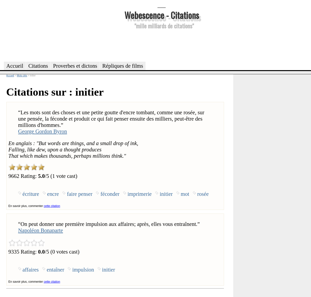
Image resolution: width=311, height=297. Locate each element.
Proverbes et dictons (75, 66)
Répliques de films (122, 66)
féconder (109, 194)
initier (166, 194)
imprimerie (140, 194)
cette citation (52, 206)
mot (185, 194)
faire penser (79, 194)
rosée (203, 194)
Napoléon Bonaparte (40, 230)
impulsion (83, 270)
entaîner (55, 270)
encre (53, 194)
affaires (31, 270)
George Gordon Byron (42, 131)
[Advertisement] (161, 45)
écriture (31, 194)
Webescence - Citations (161, 14)
